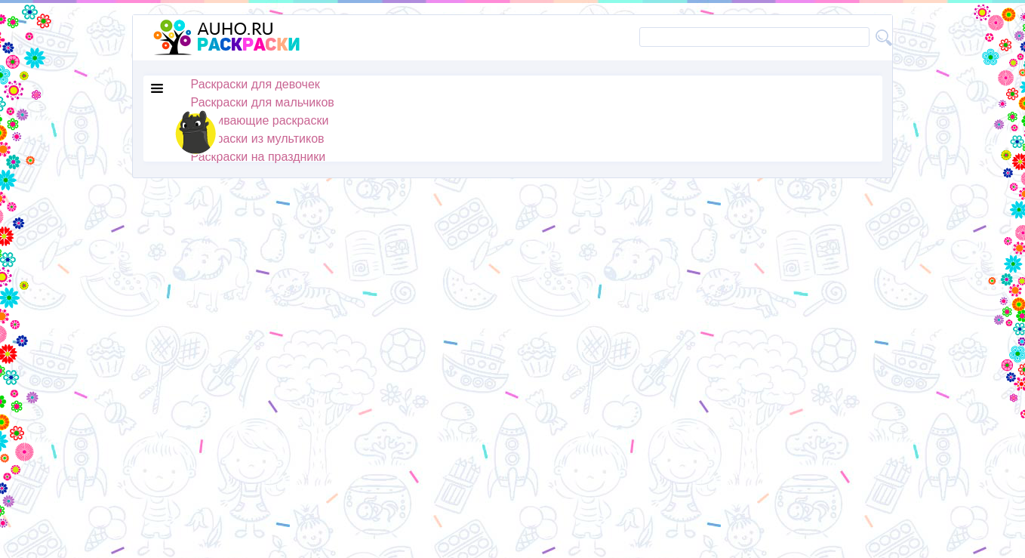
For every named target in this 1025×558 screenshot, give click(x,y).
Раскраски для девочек (255, 84)
